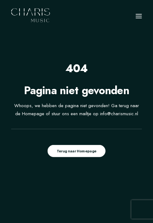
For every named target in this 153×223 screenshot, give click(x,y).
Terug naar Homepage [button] (76, 151)
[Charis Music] (30, 16)
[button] (139, 16)
